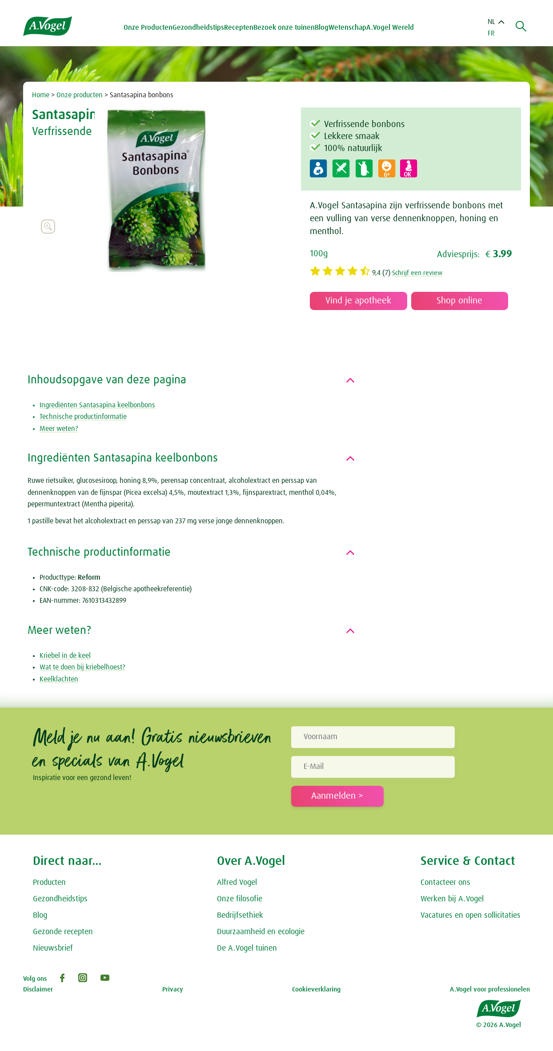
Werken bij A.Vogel (452, 899)
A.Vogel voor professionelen (490, 989)
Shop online (459, 301)
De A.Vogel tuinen (247, 948)
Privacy (172, 989)
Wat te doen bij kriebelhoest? (82, 667)
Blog (323, 27)
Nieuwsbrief (53, 948)
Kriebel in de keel (65, 655)
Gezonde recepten (63, 932)
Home (40, 95)
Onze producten (79, 95)
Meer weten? (59, 428)
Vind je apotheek (358, 301)
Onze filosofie (239, 899)
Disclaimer (38, 989)
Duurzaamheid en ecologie (261, 932)
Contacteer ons (445, 883)
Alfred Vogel (237, 883)
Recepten (240, 27)
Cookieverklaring (316, 989)
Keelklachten (59, 679)
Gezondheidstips (60, 899)
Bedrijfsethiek (240, 916)
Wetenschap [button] (349, 27)
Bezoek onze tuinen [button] (286, 27)
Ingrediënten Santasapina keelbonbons (97, 405)
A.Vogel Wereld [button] (392, 27)
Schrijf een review (418, 272)
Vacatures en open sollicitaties (471, 916)
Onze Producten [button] (149, 27)
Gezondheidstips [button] (200, 27)
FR (491, 33)
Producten (49, 883)
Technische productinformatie (83, 416)
